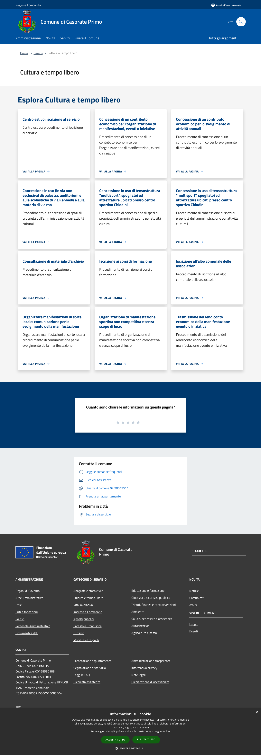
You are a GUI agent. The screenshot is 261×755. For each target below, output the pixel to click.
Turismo (78, 633)
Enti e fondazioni (26, 612)
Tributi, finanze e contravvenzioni (153, 604)
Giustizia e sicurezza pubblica (150, 597)
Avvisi (193, 604)
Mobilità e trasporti (86, 640)
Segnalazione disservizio (89, 667)
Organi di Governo (27, 590)
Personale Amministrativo (32, 626)
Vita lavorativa (83, 604)
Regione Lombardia (28, 5)
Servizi (38, 53)
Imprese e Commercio (87, 612)
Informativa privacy (144, 667)
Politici (19, 619)
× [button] (256, 712)
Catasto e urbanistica (87, 626)
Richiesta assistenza (86, 682)
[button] (130, 748)
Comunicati (196, 597)
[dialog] (130, 731)
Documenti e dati (26, 633)
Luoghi (193, 624)
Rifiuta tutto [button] (146, 739)
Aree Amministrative (29, 597)
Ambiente (137, 611)
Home (24, 53)
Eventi (193, 631)
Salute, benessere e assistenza (151, 618)
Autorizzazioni (140, 625)
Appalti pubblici (83, 619)
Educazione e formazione (147, 590)
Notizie (194, 590)
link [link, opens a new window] (168, 731)
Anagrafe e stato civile (88, 590)
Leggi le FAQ (81, 674)
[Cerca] (241, 21)
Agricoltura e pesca (144, 632)
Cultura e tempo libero (88, 597)
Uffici (18, 604)
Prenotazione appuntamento (92, 660)
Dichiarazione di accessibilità (150, 682)
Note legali (138, 674)
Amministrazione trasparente (151, 660)
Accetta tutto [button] (115, 739)
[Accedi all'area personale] (226, 5)
